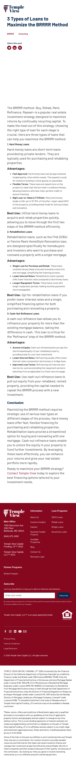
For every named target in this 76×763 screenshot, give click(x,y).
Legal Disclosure (10, 648)
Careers (33, 527)
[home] (14, 8)
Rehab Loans (57, 522)
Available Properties (35, 540)
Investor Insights (38, 522)
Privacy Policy (9, 639)
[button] (69, 9)
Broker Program (11, 573)
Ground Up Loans (59, 531)
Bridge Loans (57, 527)
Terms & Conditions (12, 643)
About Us (34, 517)
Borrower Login (37, 556)
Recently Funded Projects (37, 533)
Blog (32, 547)
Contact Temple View (21, 473)
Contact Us (35, 551)
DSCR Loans (57, 517)
